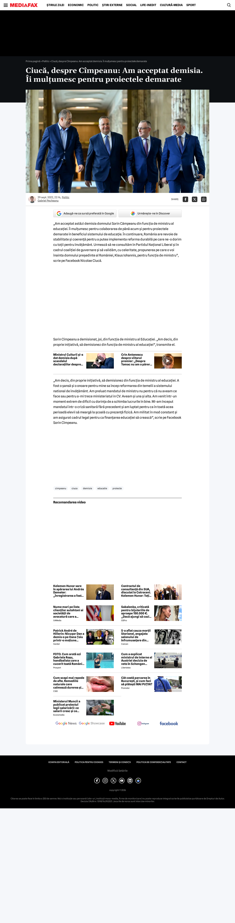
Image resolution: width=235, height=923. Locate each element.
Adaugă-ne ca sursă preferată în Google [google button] (85, 213)
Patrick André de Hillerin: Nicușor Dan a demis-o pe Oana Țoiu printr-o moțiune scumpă (68, 635)
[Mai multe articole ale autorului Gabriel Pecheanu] (32, 199)
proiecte (117, 488)
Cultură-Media (171, 5)
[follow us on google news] (66, 724)
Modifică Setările (117, 770)
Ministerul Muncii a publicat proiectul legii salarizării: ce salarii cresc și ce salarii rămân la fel (66, 706)
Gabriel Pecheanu (48, 200)
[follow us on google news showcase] (92, 724)
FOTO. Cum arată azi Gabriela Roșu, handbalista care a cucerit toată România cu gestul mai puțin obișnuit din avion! (68, 659)
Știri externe (112, 5)
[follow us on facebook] (169, 724)
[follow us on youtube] (117, 724)
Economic (76, 5)
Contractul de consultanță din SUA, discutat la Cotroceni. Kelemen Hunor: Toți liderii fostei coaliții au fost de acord (136, 590)
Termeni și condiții (120, 762)
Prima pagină (33, 61)
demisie (87, 488)
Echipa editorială (58, 762)
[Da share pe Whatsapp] (204, 199)
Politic (92, 5)
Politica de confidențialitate (153, 762)
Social (131, 5)
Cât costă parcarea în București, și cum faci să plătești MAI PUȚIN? (136, 681)
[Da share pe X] (194, 199)
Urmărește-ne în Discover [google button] (150, 213)
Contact (181, 762)
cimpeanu (60, 488)
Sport (191, 5)
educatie (102, 488)
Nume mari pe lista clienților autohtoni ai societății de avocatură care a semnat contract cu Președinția (68, 611)
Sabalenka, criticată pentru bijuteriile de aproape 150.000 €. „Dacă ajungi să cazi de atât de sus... (135, 611)
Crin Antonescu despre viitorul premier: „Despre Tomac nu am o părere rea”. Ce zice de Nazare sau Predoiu (136, 359)
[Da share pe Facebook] (185, 199)
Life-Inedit (148, 5)
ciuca (74, 488)
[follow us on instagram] (143, 724)
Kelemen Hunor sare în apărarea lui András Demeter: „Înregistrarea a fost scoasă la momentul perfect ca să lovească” (68, 590)
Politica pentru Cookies (89, 762)
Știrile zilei (55, 5)
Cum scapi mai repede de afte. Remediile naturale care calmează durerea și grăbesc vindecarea (68, 682)
